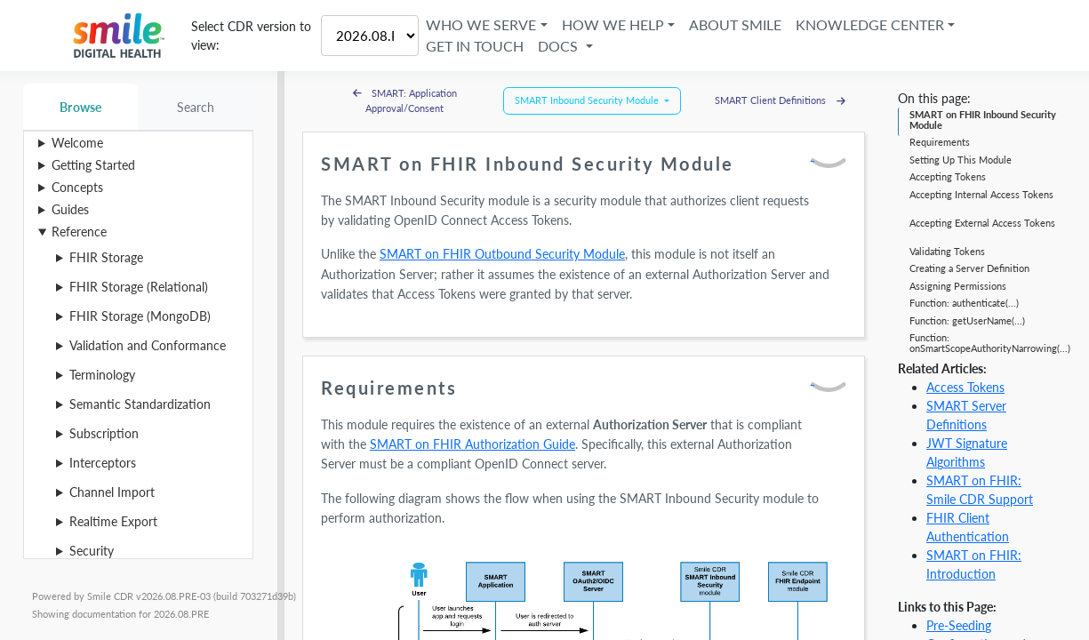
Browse (80, 107)
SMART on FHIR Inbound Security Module (982, 119)
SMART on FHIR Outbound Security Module (502, 253)
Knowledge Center (870, 24)
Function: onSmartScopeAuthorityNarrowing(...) (989, 343)
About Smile (735, 24)
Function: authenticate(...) (964, 302)
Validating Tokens (947, 251)
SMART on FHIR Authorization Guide (472, 444)
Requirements (939, 142)
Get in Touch (475, 45)
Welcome (77, 142)
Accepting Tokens (947, 176)
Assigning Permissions (957, 286)
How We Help (613, 24)
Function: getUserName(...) (967, 320)
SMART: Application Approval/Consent (405, 100)
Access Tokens (965, 387)
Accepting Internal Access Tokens (981, 194)
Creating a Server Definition (969, 268)
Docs (559, 45)
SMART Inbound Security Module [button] (588, 100)
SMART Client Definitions (780, 100)
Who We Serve (481, 24)
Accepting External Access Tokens (982, 222)
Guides (70, 209)
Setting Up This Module (960, 159)
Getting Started (93, 164)
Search (196, 107)
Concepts (77, 187)
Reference (79, 231)
